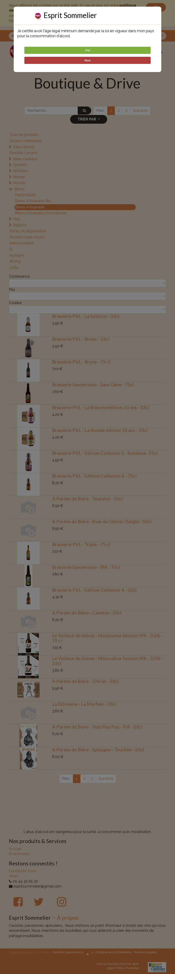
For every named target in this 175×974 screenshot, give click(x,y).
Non (88, 60)
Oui (87, 50)
